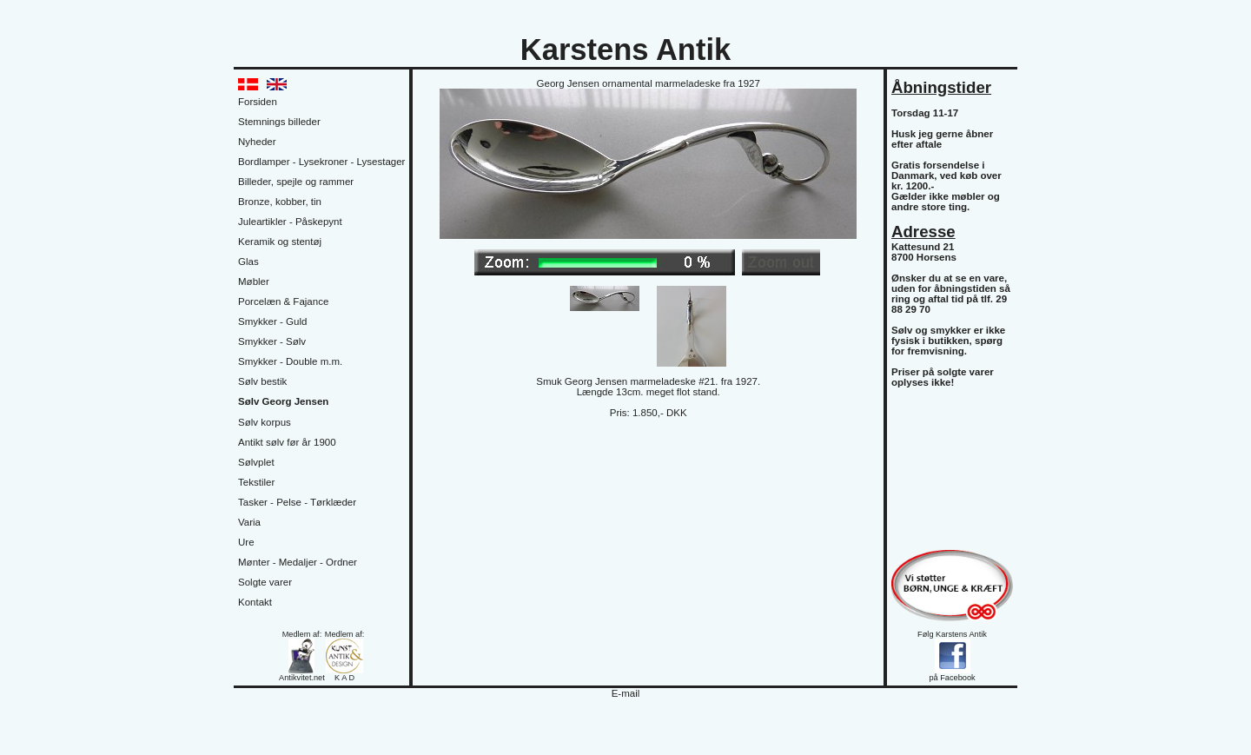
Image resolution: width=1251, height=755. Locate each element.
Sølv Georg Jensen (283, 401)
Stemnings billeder (279, 121)
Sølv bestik (262, 381)
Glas (248, 261)
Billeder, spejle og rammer (296, 181)
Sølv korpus (264, 422)
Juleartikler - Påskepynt (290, 221)
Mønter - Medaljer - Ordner (297, 562)
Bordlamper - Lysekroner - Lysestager (321, 161)
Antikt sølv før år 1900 (287, 442)
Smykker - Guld (272, 321)
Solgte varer (265, 582)
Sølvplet (256, 462)
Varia (249, 522)
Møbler (253, 281)
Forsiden (257, 101)
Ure (246, 542)
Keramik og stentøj (279, 241)
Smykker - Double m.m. (290, 361)
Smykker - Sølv (272, 341)
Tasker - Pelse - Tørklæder (297, 502)
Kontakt (255, 602)
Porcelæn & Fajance (283, 301)
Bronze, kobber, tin (279, 201)
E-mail (626, 693)
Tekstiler (256, 482)
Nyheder (257, 141)
